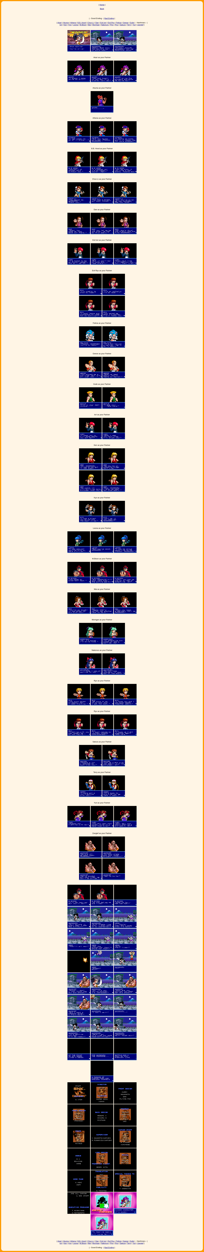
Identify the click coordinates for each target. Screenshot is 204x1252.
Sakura (123, 25)
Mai (89, 25)
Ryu (116, 25)
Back (102, 9)
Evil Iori (103, 23)
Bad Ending (109, 18)
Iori (61, 25)
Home (102, 5)
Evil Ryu (111, 23)
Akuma (66, 23)
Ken (65, 25)
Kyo (70, 25)
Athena (73, 23)
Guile (132, 23)
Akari (59, 23)
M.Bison (83, 25)
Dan (97, 23)
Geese (125, 23)
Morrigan (96, 25)
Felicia (118, 23)
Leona (75, 25)
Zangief (140, 25)
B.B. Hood (81, 23)
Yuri (134, 25)
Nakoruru (105, 25)
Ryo (111, 25)
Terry (129, 25)
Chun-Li (90, 23)
